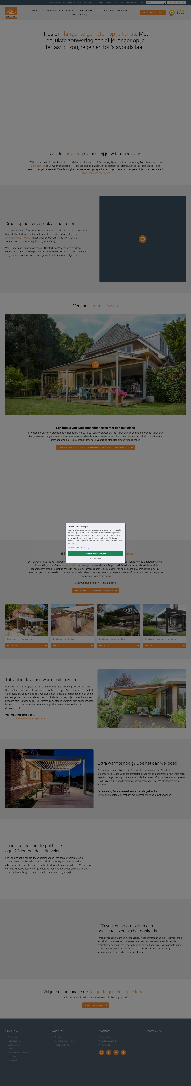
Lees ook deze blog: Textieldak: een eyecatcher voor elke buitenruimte (94, 448)
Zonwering (37, 11)
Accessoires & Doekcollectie (18, 1053)
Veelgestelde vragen (134, 3)
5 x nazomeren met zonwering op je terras (27, 718)
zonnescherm (38, 165)
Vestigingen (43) (78, 14)
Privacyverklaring (60, 1045)
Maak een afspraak (94, 1005)
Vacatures (118, 3)
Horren (89, 10)
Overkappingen (54, 11)
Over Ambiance (69, 3)
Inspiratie (122, 10)
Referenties (55, 3)
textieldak (28, 237)
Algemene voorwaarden (63, 1041)
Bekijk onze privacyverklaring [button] (78, 548)
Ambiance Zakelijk (176, 3)
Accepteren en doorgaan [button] (95, 553)
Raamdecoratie (74, 11)
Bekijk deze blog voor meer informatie (94, 590)
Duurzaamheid (105, 3)
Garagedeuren (105, 10)
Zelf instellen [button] (95, 558)
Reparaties (82, 3)
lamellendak (69, 565)
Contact (93, 3)
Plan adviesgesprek (153, 13)
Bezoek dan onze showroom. (95, 173)
